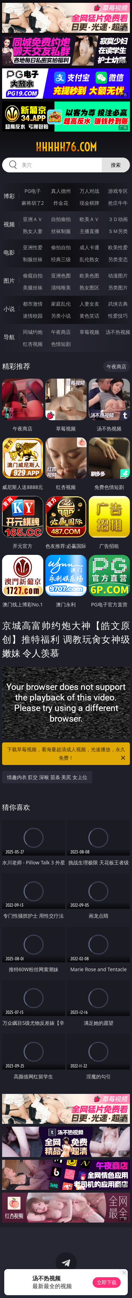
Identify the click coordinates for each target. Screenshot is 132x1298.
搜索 (116, 164)
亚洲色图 (61, 275)
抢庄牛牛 (118, 203)
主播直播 (89, 231)
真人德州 (61, 191)
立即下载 (107, 1282)
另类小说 (61, 315)
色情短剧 (61, 344)
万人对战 (89, 191)
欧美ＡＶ (89, 219)
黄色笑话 (89, 315)
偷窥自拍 (33, 275)
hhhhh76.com (66, 147)
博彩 (9, 196)
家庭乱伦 (61, 303)
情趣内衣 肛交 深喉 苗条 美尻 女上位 (47, 777)
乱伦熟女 (89, 259)
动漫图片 (118, 275)
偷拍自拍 (61, 247)
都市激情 (33, 303)
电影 (9, 252)
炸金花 (61, 203)
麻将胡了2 (32, 203)
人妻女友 (89, 303)
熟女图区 (89, 287)
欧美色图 (89, 275)
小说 (9, 309)
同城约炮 (33, 332)
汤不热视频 (118, 332)
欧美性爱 (118, 247)
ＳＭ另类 (118, 231)
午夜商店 (61, 332)
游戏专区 (118, 191)
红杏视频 (33, 344)
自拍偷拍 (61, 219)
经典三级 (61, 259)
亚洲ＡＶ (33, 219)
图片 (9, 280)
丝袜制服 (61, 231)
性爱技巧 (118, 315)
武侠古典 (118, 303)
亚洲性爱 (33, 247)
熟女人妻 (33, 231)
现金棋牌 (89, 203)
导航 (9, 337)
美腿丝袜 (33, 287)
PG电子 (32, 191)
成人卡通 (89, 247)
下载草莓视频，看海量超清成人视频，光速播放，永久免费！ (67, 754)
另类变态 (118, 259)
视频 (9, 224)
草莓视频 (89, 332)
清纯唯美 (61, 287)
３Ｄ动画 (118, 219)
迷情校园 (33, 315)
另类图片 (118, 287)
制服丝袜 (33, 259)
